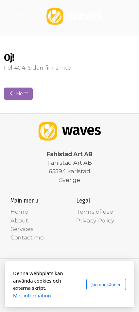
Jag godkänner (106, 284)
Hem (18, 93)
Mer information (32, 295)
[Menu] (17, 16)
